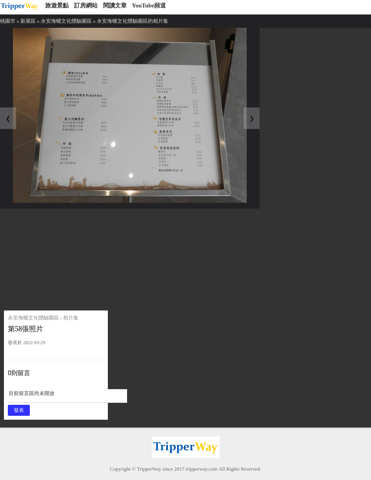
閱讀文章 (115, 5)
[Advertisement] (64, 258)
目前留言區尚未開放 (67, 396)
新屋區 (28, 21)
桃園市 (7, 21)
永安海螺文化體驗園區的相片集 (132, 21)
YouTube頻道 (149, 5)
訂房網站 (86, 5)
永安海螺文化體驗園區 (66, 21)
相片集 (70, 318)
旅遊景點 (57, 5)
